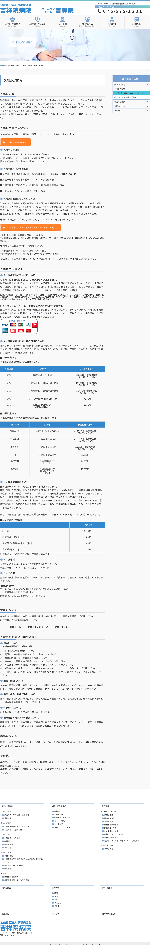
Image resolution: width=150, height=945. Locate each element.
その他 (57, 906)
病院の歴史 (108, 821)
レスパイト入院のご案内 (126, 97)
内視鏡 (7, 841)
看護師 (57, 896)
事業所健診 (8, 856)
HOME (4, 65)
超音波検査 (8, 844)
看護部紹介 (58, 814)
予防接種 (7, 868)
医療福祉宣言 (109, 818)
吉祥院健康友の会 (111, 837)
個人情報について (111, 831)
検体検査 (7, 847)
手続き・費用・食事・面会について (131, 93)
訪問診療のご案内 (11, 877)
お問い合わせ (107, 887)
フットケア (58, 824)
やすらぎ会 (108, 849)
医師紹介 (57, 811)
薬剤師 (57, 899)
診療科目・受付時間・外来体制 (16, 815)
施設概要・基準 (110, 828)
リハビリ (57, 903)
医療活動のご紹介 (37, 24)
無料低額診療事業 (111, 824)
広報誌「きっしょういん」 (114, 834)
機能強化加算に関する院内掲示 (16, 880)
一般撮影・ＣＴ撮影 (12, 838)
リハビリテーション (62, 827)
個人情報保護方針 (109, 913)
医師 (56, 893)
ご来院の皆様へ (12, 24)
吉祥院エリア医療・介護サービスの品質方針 (121, 840)
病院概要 (62, 24)
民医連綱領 (108, 815)
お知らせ (55, 913)
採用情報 (112, 24)
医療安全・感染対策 (62, 817)
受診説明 (7, 818)
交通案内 (137, 24)
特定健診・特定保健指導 (14, 865)
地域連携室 (87, 24)
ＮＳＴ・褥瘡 (59, 821)
